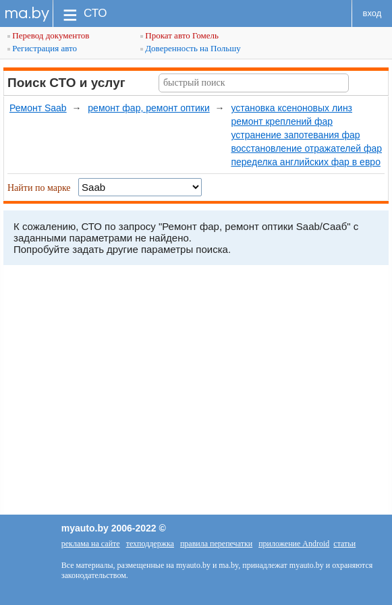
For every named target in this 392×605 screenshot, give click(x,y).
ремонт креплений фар (282, 121)
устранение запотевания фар (295, 134)
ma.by (26, 13)
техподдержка (150, 543)
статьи (344, 543)
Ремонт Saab (38, 108)
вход (372, 13)
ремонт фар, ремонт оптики (148, 108)
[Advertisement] (196, 393)
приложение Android (293, 543)
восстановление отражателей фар (306, 148)
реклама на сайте (90, 543)
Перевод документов (48, 35)
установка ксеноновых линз (291, 108)
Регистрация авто (42, 48)
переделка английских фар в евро (305, 161)
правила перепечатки (216, 543)
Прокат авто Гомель (179, 35)
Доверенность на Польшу (190, 48)
